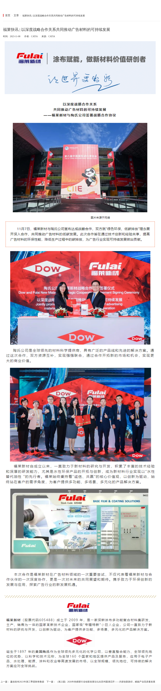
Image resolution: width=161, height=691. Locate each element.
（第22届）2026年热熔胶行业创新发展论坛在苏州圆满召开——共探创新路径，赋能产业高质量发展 (105, 682)
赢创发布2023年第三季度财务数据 (27, 682)
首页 (7, 15)
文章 (16, 15)
